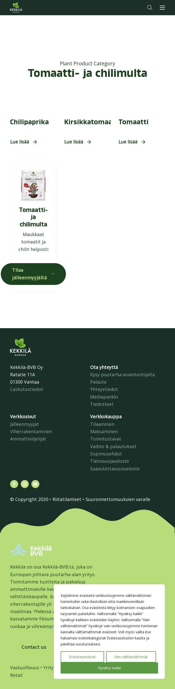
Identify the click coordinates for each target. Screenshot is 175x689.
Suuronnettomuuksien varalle (118, 499)
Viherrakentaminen (31, 431)
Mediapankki (104, 397)
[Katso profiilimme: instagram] (25, 484)
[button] (149, 7)
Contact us (33, 647)
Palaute (98, 382)
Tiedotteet (102, 404)
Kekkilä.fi (26, 8)
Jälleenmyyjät (24, 424)
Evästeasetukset (82, 656)
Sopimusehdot (106, 454)
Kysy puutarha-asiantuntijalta (122, 374)
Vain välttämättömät (131, 656)
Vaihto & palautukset (113, 446)
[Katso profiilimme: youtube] (35, 484)
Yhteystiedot (104, 389)
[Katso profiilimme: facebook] (14, 484)
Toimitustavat (105, 439)
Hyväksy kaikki (109, 667)
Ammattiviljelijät (28, 439)
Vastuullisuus (24, 667)
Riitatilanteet (67, 499)
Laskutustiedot (26, 389)
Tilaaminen (102, 424)
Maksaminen (104, 431)
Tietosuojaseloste (109, 461)
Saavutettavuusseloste (115, 469)
